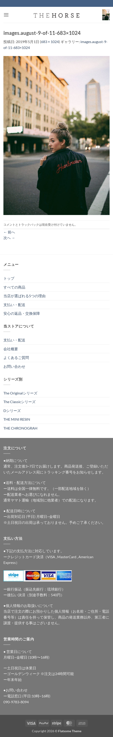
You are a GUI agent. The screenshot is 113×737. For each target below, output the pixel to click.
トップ (8, 278)
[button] (6, 14)
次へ (9, 237)
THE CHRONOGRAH (20, 428)
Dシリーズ (12, 410)
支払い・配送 (14, 304)
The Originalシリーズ (20, 393)
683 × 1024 (50, 41)
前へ (9, 232)
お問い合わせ (14, 366)
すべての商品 (14, 287)
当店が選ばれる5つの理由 (24, 296)
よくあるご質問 (16, 357)
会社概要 (10, 349)
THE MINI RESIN (16, 419)
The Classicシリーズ (19, 401)
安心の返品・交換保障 (21, 313)
